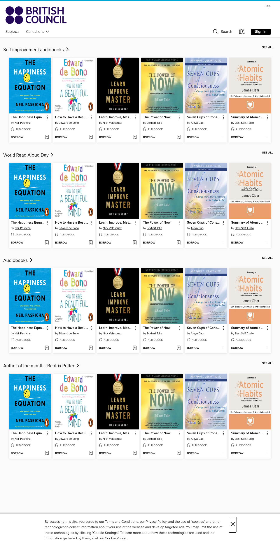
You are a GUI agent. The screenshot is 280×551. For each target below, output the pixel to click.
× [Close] (232, 524)
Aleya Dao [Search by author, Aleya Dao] (197, 123)
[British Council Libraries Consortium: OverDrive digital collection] (36, 15)
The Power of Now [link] (156, 117)
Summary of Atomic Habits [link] (248, 117)
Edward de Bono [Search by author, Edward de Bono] (69, 123)
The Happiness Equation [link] (28, 117)
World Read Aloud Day (28, 155)
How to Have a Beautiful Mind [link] (72, 117)
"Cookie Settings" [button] (105, 533)
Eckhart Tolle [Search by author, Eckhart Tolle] (154, 123)
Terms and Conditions (121, 521)
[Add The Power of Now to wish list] (178, 137)
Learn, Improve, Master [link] (116, 117)
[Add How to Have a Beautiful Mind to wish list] (90, 137)
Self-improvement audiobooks (36, 50)
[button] (222, 32)
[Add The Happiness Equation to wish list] (46, 137)
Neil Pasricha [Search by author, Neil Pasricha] (23, 123)
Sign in (260, 31)
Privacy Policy (156, 521)
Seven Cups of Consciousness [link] (204, 117)
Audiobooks (18, 260)
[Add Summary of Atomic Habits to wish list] (267, 137)
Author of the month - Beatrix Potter (41, 366)
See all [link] (267, 47)
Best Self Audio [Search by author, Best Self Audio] (244, 123)
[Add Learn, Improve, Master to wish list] (134, 137)
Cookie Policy (115, 538)
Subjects (12, 31)
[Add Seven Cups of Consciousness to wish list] (223, 137)
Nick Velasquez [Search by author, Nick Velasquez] (112, 123)
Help (267, 6)
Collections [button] (37, 31)
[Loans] (241, 32)
